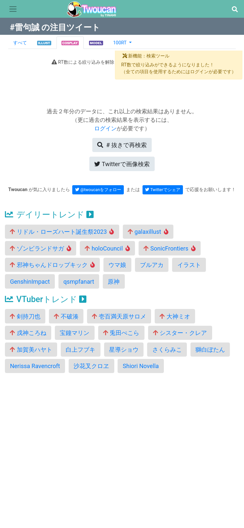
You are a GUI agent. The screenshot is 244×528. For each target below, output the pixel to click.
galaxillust (148, 231)
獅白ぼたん (210, 349)
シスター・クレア (180, 332)
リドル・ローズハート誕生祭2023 (62, 231)
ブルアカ (152, 264)
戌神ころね (28, 332)
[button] (234, 9)
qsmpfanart (78, 281)
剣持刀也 (25, 316)
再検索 (121, 145)
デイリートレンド (49, 214)
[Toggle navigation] (13, 9)
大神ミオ (175, 316)
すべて (20, 43)
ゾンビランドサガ (40, 248)
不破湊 (66, 316)
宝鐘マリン (74, 332)
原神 (114, 281)
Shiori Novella (141, 366)
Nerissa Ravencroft (35, 366)
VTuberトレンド (45, 299)
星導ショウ (124, 349)
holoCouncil (107, 248)
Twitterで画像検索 (121, 164)
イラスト (189, 264)
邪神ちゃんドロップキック (52, 264)
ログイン (105, 128)
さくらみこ (167, 349)
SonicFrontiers (169, 248)
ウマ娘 (117, 264)
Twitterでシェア (162, 189)
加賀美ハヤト (31, 349)
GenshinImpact (30, 281)
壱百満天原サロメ (119, 316)
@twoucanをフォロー (98, 189)
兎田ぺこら (121, 332)
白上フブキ (80, 349)
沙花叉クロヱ (91, 366)
